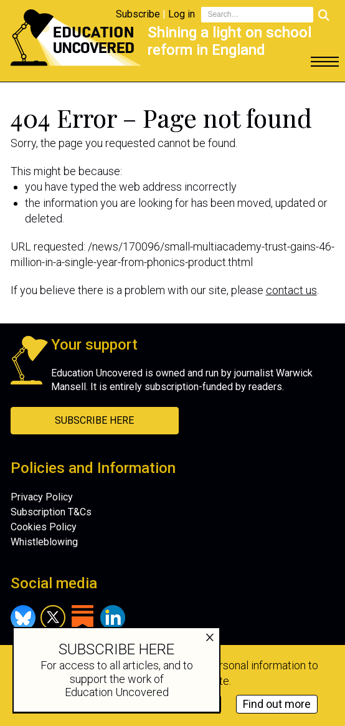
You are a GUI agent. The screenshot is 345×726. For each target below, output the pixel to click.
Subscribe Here (94, 420)
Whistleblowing (44, 542)
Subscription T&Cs (51, 512)
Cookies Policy (44, 527)
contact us (291, 290)
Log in (181, 14)
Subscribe (138, 14)
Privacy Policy (42, 497)
